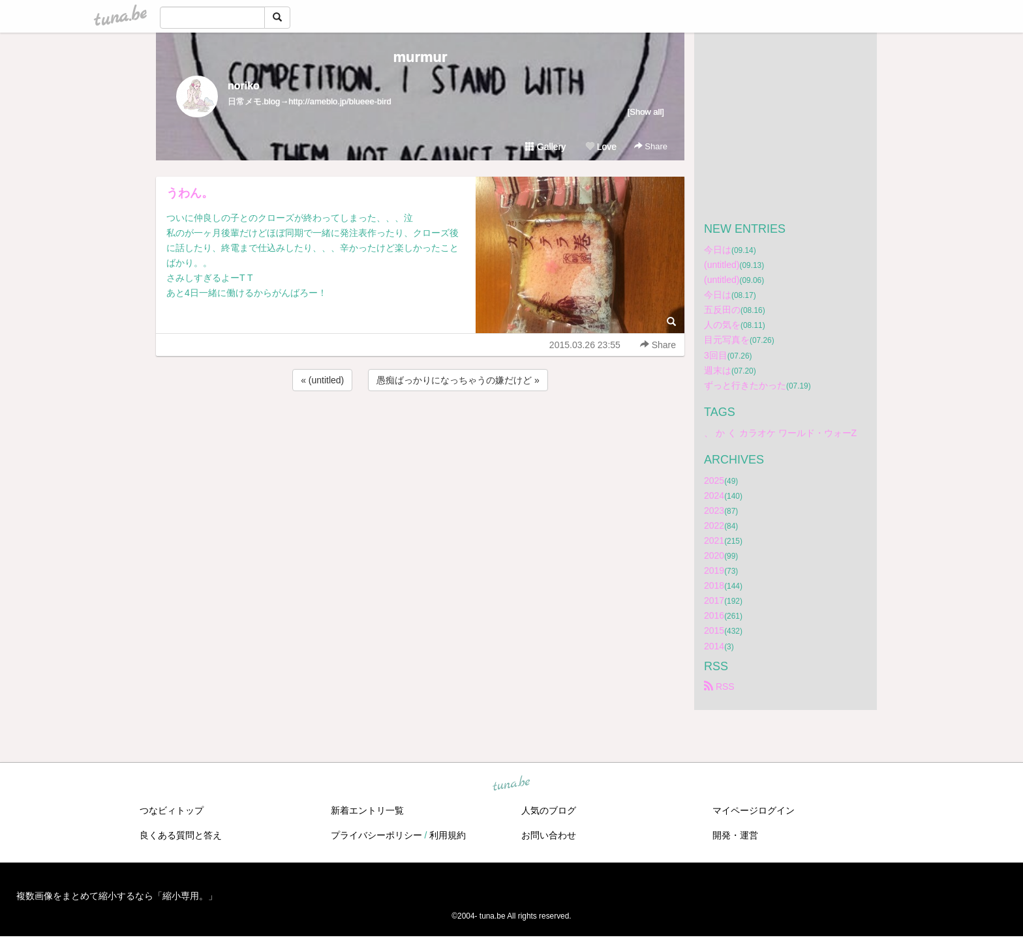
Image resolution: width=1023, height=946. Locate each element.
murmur (420, 57)
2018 (714, 585)
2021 (714, 540)
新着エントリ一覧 (367, 810)
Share (650, 146)
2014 (714, 646)
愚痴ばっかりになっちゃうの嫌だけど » (458, 380)
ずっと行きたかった (745, 385)
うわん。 (189, 193)
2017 (714, 600)
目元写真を (727, 339)
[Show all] (646, 112)
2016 (714, 615)
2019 (714, 570)
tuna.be (511, 783)
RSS (719, 686)
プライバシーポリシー (376, 835)
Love (601, 146)
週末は (717, 370)
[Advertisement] (420, 429)
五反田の (722, 309)
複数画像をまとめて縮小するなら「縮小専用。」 (116, 896)
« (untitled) (322, 380)
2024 (714, 495)
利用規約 (447, 835)
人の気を (722, 324)
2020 (714, 555)
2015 (714, 630)
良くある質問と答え (181, 835)
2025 (714, 480)
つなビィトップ (172, 810)
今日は (717, 249)
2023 (714, 510)
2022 (714, 525)
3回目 (715, 355)
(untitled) (721, 264)
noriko (244, 85)
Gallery (545, 146)
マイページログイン (753, 810)
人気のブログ (548, 810)
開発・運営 (735, 835)
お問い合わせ (548, 835)
